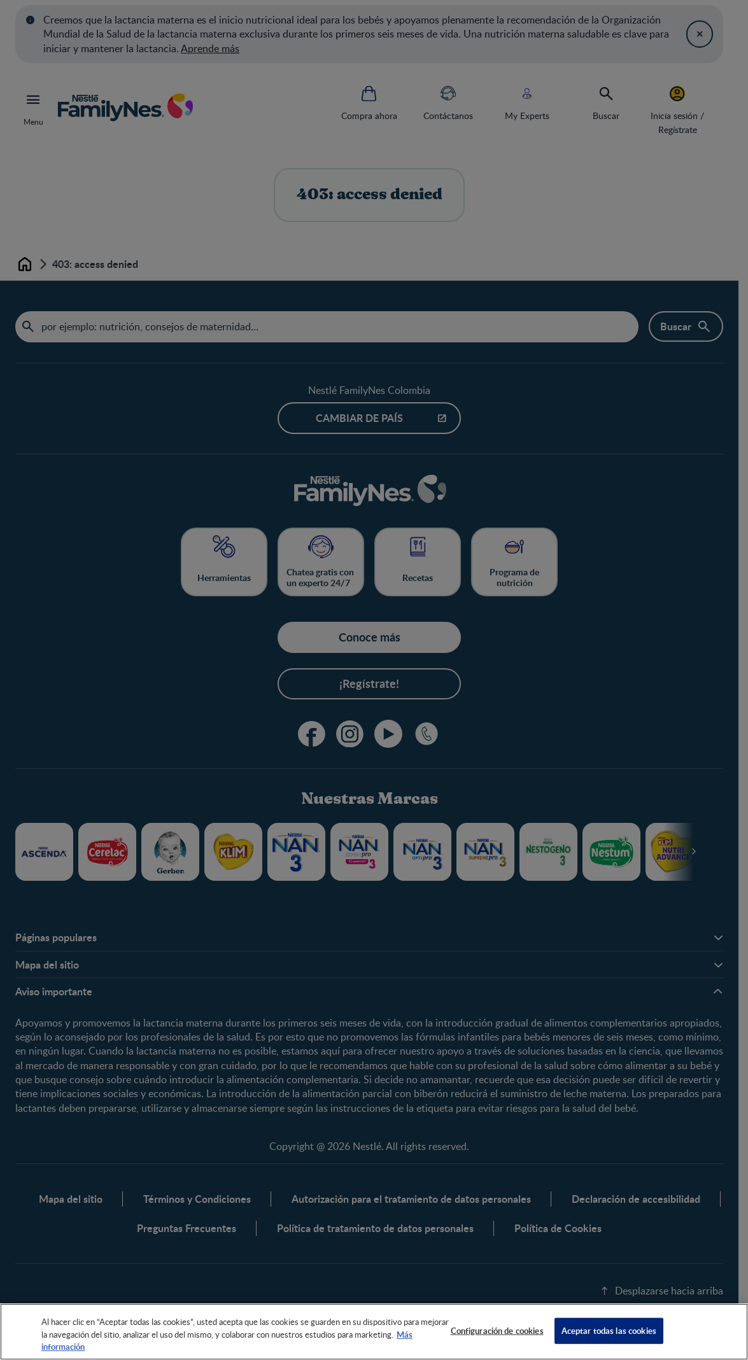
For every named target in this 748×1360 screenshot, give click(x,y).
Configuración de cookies (497, 1330)
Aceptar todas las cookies (608, 1330)
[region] (374, 1331)
